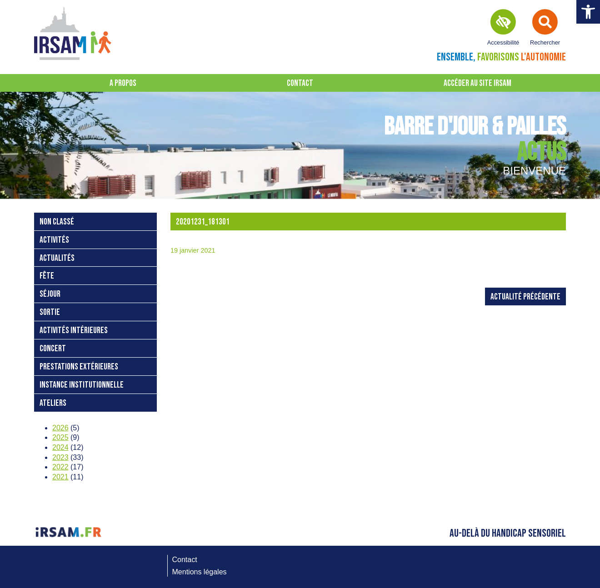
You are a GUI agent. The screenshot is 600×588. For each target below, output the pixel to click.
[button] (588, 12)
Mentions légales (199, 572)
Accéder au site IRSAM (477, 83)
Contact (300, 83)
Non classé (57, 222)
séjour (50, 294)
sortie (50, 312)
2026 (60, 428)
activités (54, 240)
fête (47, 276)
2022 (60, 467)
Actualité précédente (525, 297)
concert (53, 349)
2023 (60, 457)
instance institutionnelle (82, 385)
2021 (60, 477)
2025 (60, 437)
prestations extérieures (79, 367)
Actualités (57, 258)
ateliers (53, 403)
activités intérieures (74, 330)
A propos (123, 83)
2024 (60, 447)
